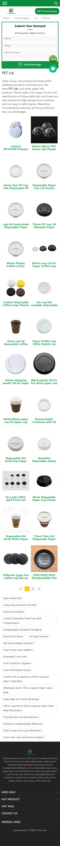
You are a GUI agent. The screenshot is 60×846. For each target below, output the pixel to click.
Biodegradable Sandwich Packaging (22, 629)
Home (6, 18)
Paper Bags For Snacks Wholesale (21, 699)
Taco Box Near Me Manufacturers (21, 717)
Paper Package (21, 18)
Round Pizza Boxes (13, 636)
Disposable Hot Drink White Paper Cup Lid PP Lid (16, 539)
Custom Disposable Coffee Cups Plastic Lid (16, 305)
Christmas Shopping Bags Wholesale (23, 723)
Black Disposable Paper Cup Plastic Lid (44, 500)
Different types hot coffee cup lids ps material (15, 578)
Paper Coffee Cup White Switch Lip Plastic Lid (44, 344)
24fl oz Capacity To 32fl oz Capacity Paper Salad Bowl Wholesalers (28, 708)
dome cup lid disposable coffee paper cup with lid (16, 344)
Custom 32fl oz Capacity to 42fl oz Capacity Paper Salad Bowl (26, 679)
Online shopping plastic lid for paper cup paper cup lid (16, 383)
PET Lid (46, 18)
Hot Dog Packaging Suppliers (18, 643)
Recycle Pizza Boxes (13, 611)
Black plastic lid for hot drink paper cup (44, 382)
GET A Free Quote (47, 11)
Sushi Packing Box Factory (17, 669)
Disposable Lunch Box (15, 656)
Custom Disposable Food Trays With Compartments (22, 620)
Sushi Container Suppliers (17, 663)
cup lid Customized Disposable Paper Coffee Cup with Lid (16, 227)
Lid (35, 18)
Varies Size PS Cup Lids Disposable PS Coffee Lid (15, 188)
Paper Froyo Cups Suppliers (18, 649)
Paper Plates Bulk (12, 598)
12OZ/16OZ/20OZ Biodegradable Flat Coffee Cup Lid (44, 578)
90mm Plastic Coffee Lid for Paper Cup (16, 266)
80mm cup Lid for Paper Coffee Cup (44, 265)
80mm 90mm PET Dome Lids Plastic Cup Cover (44, 149)
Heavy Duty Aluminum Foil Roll (19, 604)
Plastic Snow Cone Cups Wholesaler (22, 730)
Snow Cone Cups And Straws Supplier (23, 737)
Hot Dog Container (39, 636)
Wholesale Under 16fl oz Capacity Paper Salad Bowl (27, 690)
